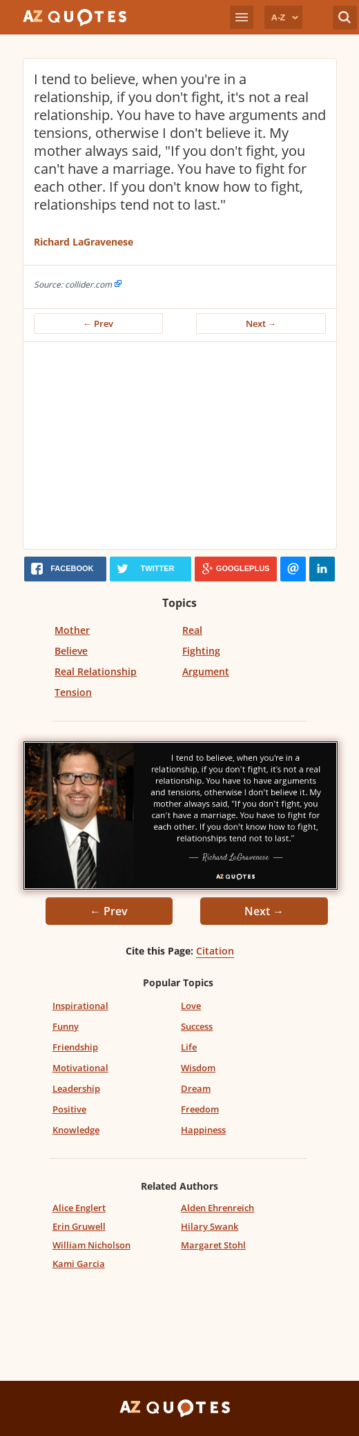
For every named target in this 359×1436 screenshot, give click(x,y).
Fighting (201, 650)
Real (192, 630)
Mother (72, 630)
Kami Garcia (78, 1263)
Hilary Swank (209, 1226)
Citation (215, 950)
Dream (196, 1088)
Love (191, 1005)
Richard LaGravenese (83, 241)
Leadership (76, 1088)
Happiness (203, 1130)
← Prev (98, 323)
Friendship (75, 1047)
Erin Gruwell (79, 1226)
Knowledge (75, 1130)
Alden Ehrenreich (217, 1207)
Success (197, 1026)
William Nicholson (91, 1245)
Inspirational (80, 1005)
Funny (65, 1026)
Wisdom (198, 1067)
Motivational (80, 1067)
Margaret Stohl (213, 1245)
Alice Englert (79, 1207)
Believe (71, 650)
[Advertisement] (185, 445)
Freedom (200, 1109)
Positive (69, 1109)
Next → (261, 323)
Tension (73, 692)
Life (189, 1047)
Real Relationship (96, 671)
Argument (205, 671)
